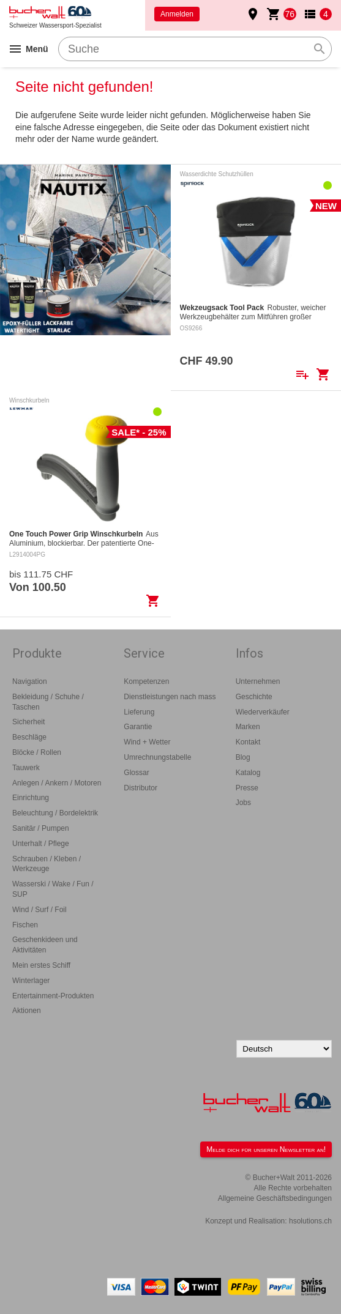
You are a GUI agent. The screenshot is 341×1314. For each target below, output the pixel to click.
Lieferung (139, 712)
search (319, 49)
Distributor (140, 788)
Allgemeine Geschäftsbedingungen (275, 1198)
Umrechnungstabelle (157, 757)
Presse (247, 788)
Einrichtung (30, 797)
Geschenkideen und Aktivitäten (45, 944)
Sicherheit (28, 722)
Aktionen (26, 1010)
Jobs (243, 802)
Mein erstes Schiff (41, 965)
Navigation (29, 681)
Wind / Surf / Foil (39, 909)
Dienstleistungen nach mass (169, 696)
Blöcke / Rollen (36, 752)
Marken (248, 726)
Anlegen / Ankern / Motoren (56, 783)
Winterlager (31, 980)
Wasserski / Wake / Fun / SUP (52, 889)
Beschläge (29, 737)
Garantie (138, 726)
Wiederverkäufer (263, 712)
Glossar (136, 772)
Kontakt (248, 742)
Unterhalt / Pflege (40, 843)
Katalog (248, 772)
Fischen (25, 925)
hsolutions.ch (310, 1221)
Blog (243, 757)
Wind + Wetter (147, 742)
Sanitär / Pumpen (40, 828)
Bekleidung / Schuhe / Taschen (48, 701)
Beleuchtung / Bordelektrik (55, 813)
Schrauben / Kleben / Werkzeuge (46, 864)
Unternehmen (258, 681)
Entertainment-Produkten (53, 996)
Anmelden (176, 14)
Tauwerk (26, 767)
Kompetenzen (146, 681)
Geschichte (254, 696)
